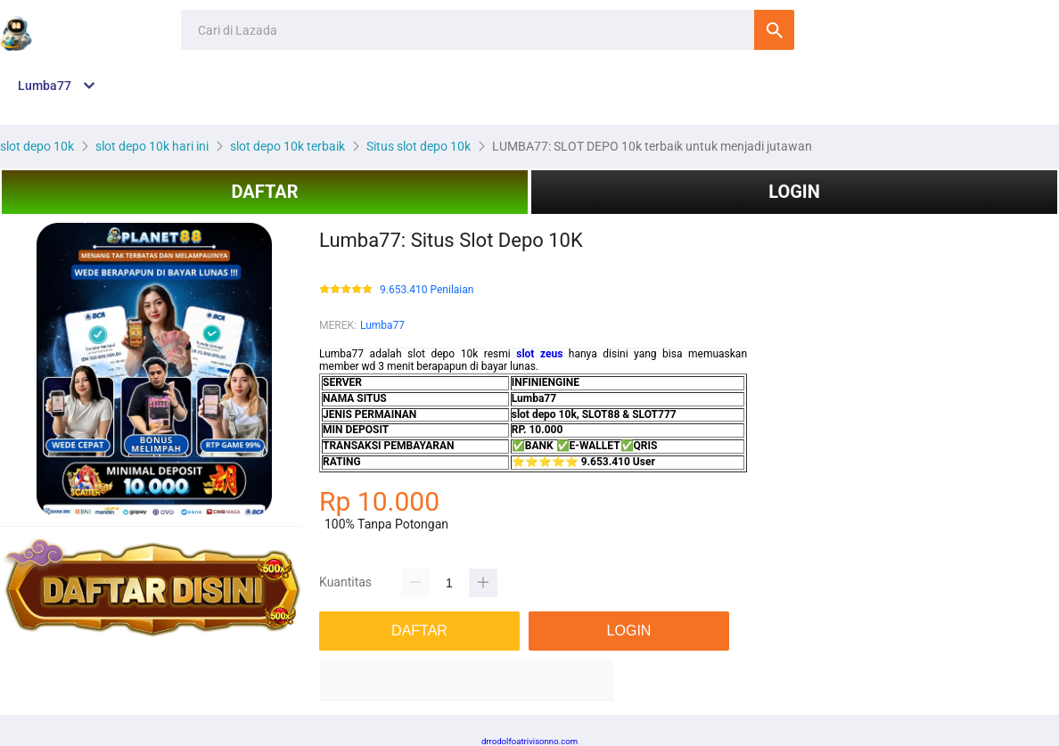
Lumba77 (382, 325)
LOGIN (794, 191)
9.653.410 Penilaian (426, 290)
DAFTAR (264, 191)
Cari (774, 30)
